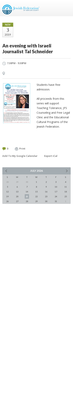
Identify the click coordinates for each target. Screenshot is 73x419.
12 (7, 191)
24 (56, 196)
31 (56, 201)
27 (17, 201)
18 (65, 191)
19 (7, 196)
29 (36, 201)
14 (27, 191)
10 (56, 186)
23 (46, 196)
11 (65, 186)
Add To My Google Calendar (20, 156)
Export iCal (50, 156)
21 (27, 196)
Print (20, 149)
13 (17, 191)
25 (65, 196)
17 (56, 191)
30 (46, 201)
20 (17, 196)
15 (36, 191)
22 (36, 196)
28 (27, 201)
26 (7, 201)
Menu (66, 8)
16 (46, 191)
